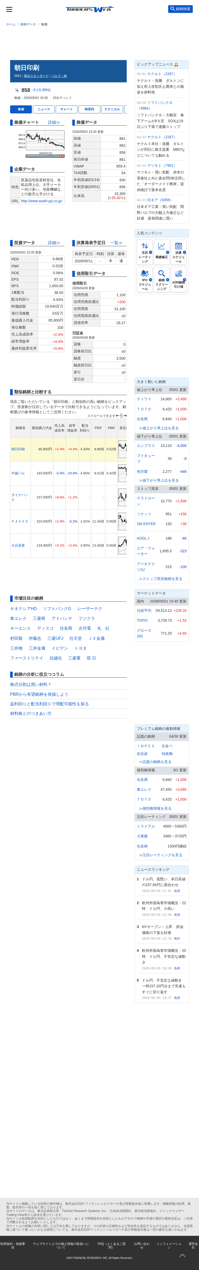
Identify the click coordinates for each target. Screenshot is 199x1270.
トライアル (146, 826)
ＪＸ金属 (96, 638)
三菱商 (39, 618)
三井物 (16, 648)
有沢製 (142, 471)
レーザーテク (89, 608)
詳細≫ (54, 122)
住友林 (142, 846)
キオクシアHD (23, 608)
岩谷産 (142, 754)
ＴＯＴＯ (144, 409)
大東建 (142, 836)
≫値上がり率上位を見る (159, 428)
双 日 (91, 658)
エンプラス (146, 446)
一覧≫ (116, 243)
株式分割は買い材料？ (31, 684)
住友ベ (167, 746)
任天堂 (75, 638)
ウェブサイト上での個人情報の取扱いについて (61, 1245)
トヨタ (80, 648)
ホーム (11, 24)
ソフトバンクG (57, 608)
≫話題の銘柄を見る (155, 762)
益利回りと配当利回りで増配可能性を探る (49, 704)
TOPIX (142, 620)
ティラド (144, 399)
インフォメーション (169, 1245)
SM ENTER (146, 524)
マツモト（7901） (162, 165)
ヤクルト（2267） (162, 74)
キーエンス (20, 628)
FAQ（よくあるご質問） (112, 1245)
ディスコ (45, 628)
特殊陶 (167, 754)
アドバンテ (62, 618)
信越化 (55, 658)
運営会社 (193, 1245)
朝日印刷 (18, 449)
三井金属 (37, 648)
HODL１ (144, 538)
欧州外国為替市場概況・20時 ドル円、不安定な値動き (164, 956)
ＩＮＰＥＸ (146, 746)
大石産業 (18, 545)
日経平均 (144, 610)
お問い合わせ (142, 1245)
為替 (177, 891)
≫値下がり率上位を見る (159, 480)
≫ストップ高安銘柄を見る (160, 579)
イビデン (60, 648)
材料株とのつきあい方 (31, 713)
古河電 (85, 628)
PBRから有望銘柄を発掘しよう (39, 694)
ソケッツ (144, 514)
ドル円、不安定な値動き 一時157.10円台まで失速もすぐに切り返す (164, 986)
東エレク (18, 618)
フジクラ (87, 618)
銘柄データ (28, 24)
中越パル (18, 473)
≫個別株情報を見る (155, 808)
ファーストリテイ (26, 658)
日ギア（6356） (160, 200)
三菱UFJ (55, 638)
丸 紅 (103, 628)
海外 (177, 938)
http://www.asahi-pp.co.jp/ (41, 201)
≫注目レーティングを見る (160, 855)
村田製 (16, 638)
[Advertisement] (99, 42)
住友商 (66, 628)
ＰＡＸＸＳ (19, 521)
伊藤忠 (35, 638)
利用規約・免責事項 (12, 1245)
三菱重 (74, 658)
